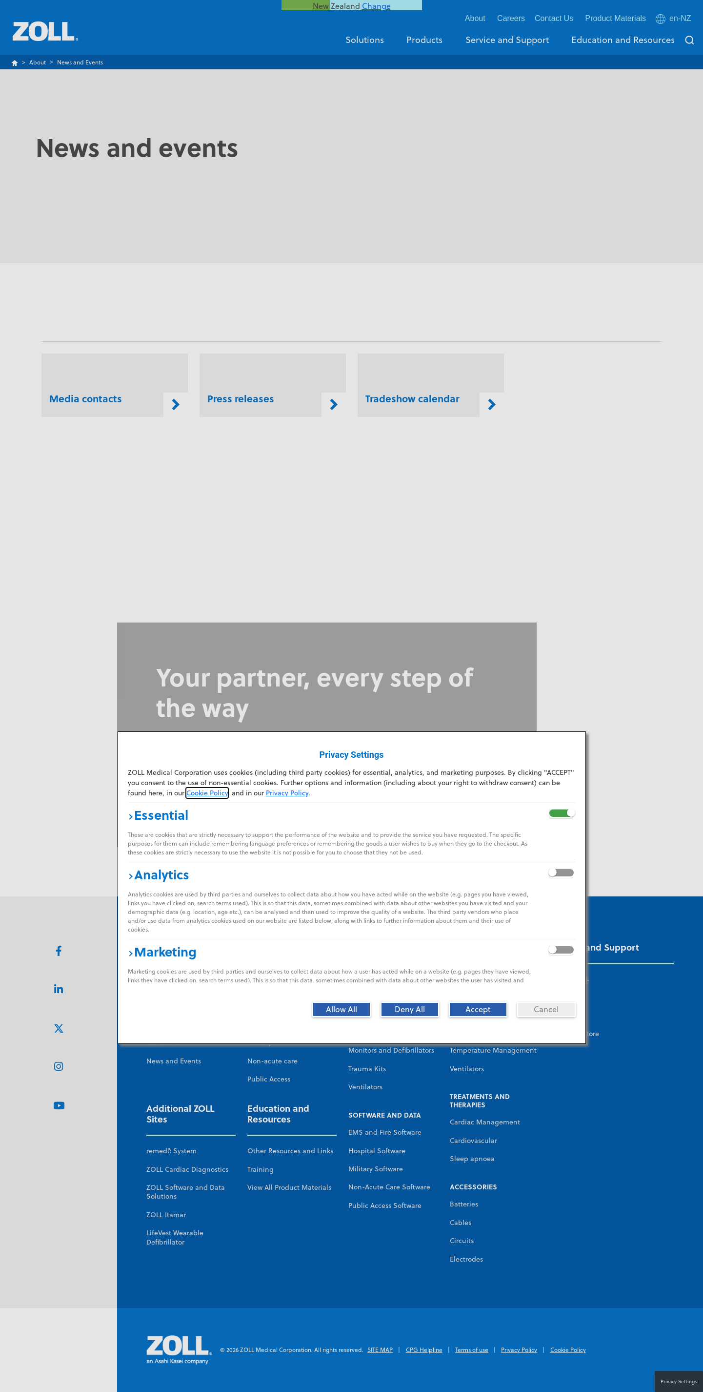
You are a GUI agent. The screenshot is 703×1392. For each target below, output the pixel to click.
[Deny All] (410, 1009)
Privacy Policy (287, 793)
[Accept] (478, 1009)
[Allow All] (341, 1009)
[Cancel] (546, 1009)
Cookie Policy (207, 793)
